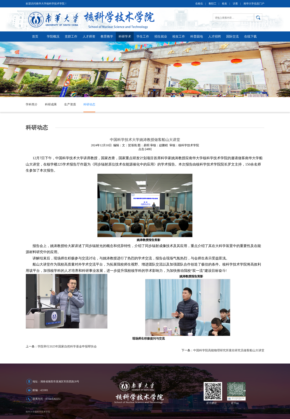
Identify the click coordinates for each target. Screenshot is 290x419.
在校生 (199, 3)
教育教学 (107, 36)
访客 (235, 3)
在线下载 (250, 36)
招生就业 (160, 36)
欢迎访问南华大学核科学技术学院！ (46, 3)
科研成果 (51, 104)
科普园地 (196, 36)
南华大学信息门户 (254, 3)
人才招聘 (214, 36)
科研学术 (125, 36)
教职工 (212, 3)
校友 (224, 3)
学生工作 (142, 36)
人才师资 (89, 36)
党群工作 (71, 36)
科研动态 (89, 104)
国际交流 (232, 36)
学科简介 (32, 104)
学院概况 (53, 36)
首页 (35, 36)
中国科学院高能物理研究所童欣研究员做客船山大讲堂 (228, 350)
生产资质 (70, 104)
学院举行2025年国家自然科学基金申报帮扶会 (67, 346)
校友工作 (178, 36)
